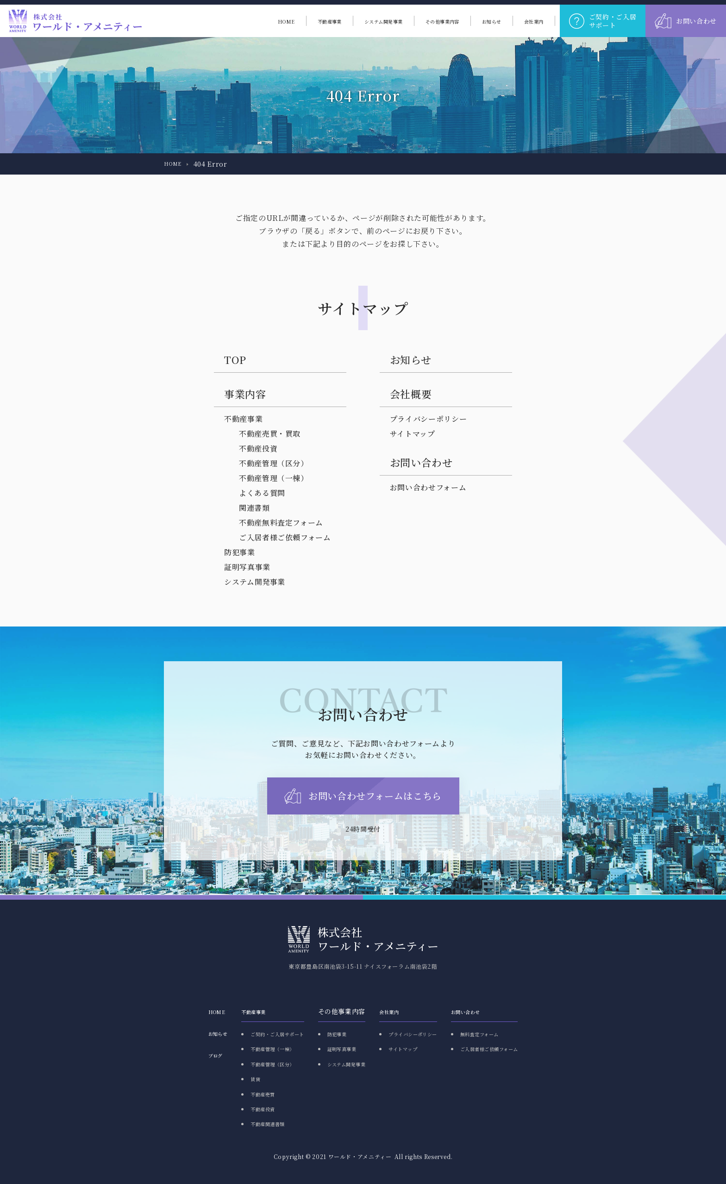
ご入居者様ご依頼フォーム (285, 537)
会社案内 (393, 1011)
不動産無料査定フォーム (281, 522)
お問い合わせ (491, 1011)
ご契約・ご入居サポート (252, 1033)
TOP (235, 359)
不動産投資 (258, 448)
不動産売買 (232, 1093)
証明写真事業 (247, 567)
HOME (175, 164)
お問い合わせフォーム (428, 487)
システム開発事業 (254, 581)
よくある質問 (262, 493)
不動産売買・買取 (269, 433)
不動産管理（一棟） (273, 478)
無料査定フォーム (507, 1033)
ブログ (175, 1054)
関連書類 (254, 507)
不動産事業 (243, 418)
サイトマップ (412, 433)
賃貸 (221, 1078)
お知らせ (411, 359)
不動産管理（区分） (273, 463)
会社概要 (411, 394)
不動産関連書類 (238, 1123)
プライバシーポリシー (428, 418)
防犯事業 (239, 552)
